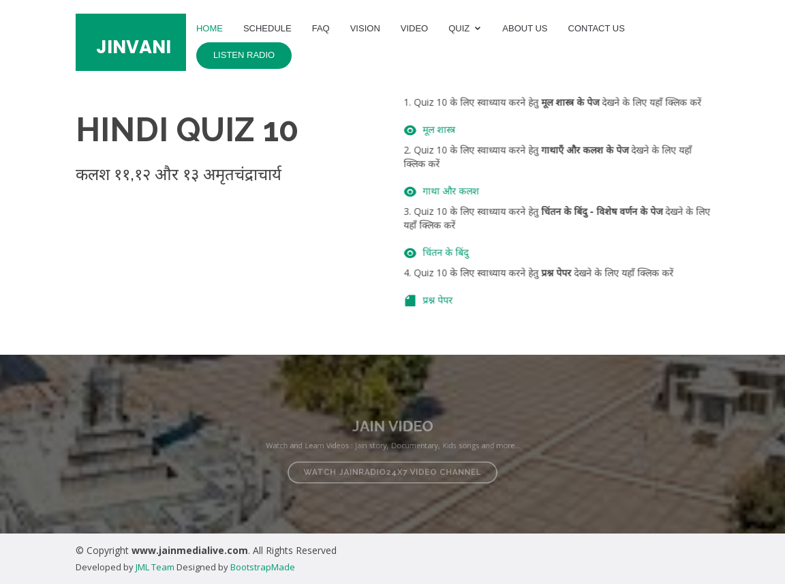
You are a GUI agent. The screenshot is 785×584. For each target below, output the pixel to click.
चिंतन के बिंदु (456, 252)
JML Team (155, 567)
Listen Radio (244, 55)
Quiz (459, 28)
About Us (524, 28)
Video (414, 28)
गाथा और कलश (461, 190)
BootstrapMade (262, 567)
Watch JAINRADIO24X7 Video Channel (392, 469)
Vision (365, 28)
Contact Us (596, 28)
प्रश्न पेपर (448, 299)
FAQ (321, 28)
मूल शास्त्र (449, 129)
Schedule (267, 28)
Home (209, 28)
